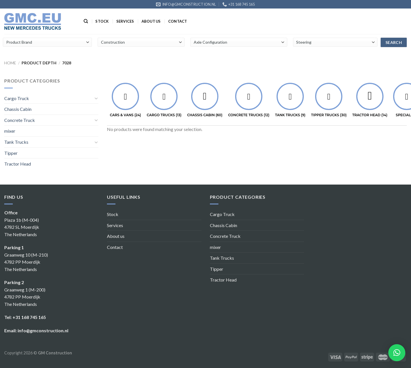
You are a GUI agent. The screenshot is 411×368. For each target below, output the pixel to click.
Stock (102, 21)
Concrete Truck (19, 120)
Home (10, 62)
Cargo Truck (16, 98)
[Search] (86, 21)
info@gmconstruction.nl (43, 330)
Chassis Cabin (17, 109)
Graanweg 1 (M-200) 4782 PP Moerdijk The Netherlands (24, 297)
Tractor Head (17, 163)
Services (125, 21)
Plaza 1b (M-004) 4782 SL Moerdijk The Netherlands (21, 227)
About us (151, 21)
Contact (177, 21)
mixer (9, 131)
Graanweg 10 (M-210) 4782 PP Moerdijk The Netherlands (26, 262)
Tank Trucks (16, 142)
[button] (396, 352)
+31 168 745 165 (29, 317)
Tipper (11, 153)
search (393, 42)
